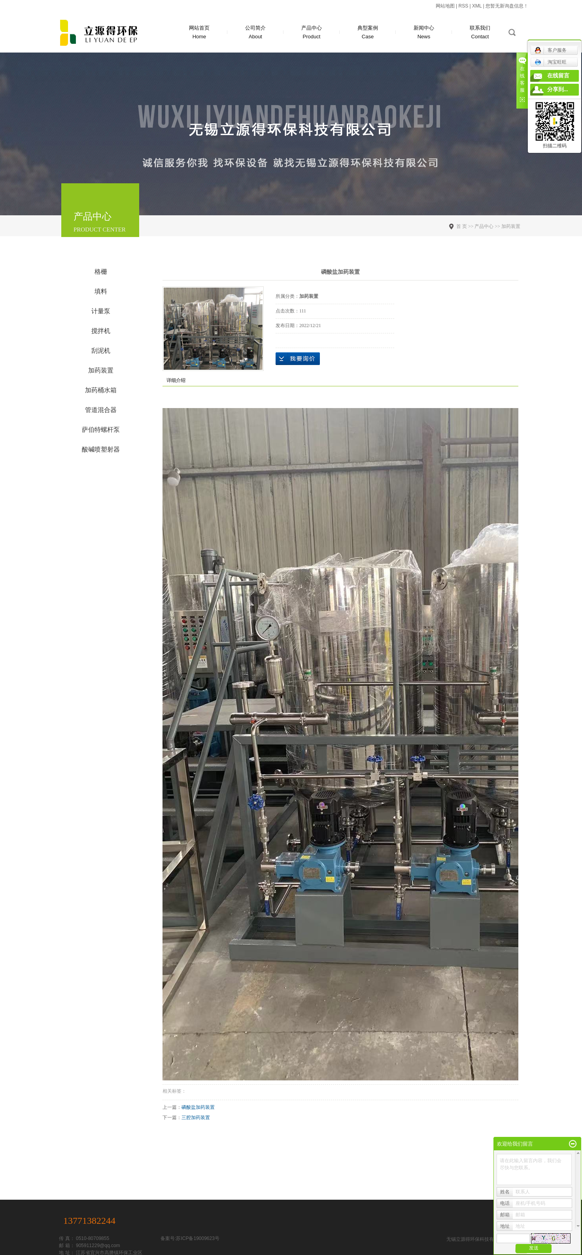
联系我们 (480, 33)
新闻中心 (424, 33)
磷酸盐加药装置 (198, 1107)
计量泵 (100, 311)
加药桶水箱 (101, 390)
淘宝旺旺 (551, 62)
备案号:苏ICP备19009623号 (190, 1238)
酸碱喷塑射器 (101, 449)
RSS (463, 6)
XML (477, 6)
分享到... (557, 89)
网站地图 (445, 6)
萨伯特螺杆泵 (101, 429)
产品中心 (311, 33)
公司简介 (255, 33)
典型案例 (368, 33)
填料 (100, 291)
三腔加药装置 (195, 1117)
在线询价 (298, 358)
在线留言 (558, 76)
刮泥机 (100, 350)
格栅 (100, 271)
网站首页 (199, 33)
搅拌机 (100, 330)
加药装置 (100, 370)
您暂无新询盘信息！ (507, 6)
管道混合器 (101, 409)
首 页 (461, 226)
